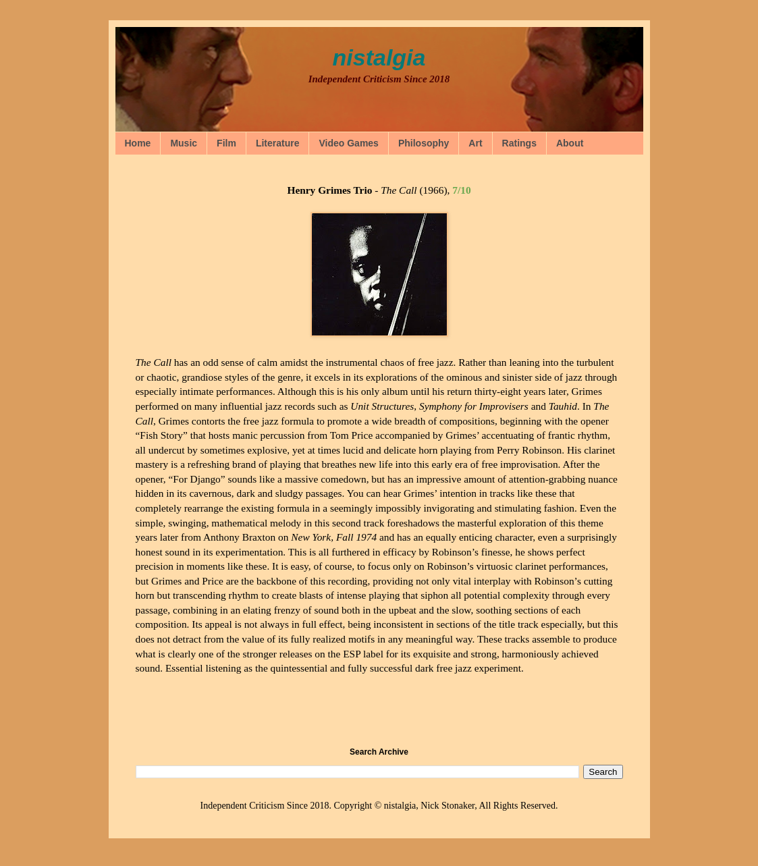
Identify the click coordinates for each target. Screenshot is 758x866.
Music (183, 143)
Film (226, 143)
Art (475, 143)
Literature (278, 143)
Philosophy (423, 143)
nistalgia (379, 57)
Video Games (348, 143)
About (569, 143)
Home (138, 143)
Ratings (519, 143)
